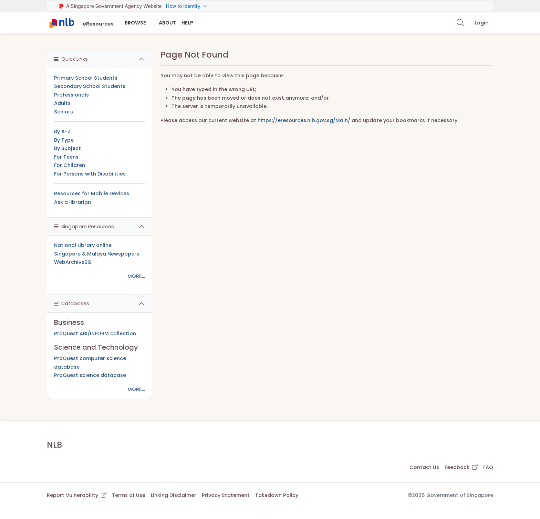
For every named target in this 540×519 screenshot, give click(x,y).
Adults (62, 103)
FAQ (488, 467)
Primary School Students (85, 77)
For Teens (66, 156)
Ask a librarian (72, 202)
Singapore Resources (84, 226)
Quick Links (71, 59)
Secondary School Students (89, 86)
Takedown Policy (276, 495)
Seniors (63, 111)
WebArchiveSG (73, 262)
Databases (71, 303)
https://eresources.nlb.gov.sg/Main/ (304, 120)
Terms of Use (128, 495)
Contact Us (424, 467)
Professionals (71, 94)
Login (482, 22)
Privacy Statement (226, 495)
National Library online (83, 245)
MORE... (136, 276)
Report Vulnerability (76, 495)
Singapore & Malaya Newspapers (96, 253)
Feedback (461, 467)
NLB (54, 444)
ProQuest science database (90, 375)
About (167, 22)
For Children (69, 165)
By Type (64, 140)
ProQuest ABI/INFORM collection (95, 333)
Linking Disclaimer (173, 495)
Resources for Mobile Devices (91, 193)
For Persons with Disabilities (90, 173)
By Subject (67, 148)
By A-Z (62, 131)
